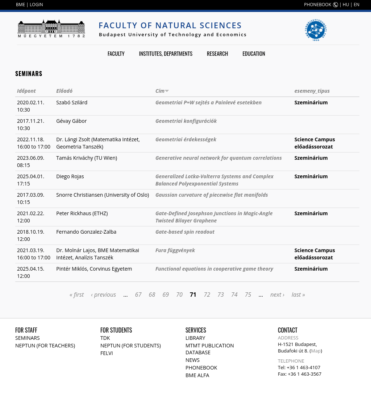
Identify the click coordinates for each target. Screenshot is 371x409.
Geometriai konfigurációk (186, 120)
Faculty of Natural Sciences (170, 25)
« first (77, 295)
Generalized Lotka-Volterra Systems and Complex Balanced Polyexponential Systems (214, 180)
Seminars (27, 337)
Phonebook (201, 367)
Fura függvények (175, 250)
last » (298, 295)
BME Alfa (197, 375)
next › (277, 295)
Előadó (64, 90)
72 (207, 295)
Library (195, 337)
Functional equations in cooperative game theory (214, 268)
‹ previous (103, 295)
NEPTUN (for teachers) (45, 345)
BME (20, 4)
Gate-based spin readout (184, 231)
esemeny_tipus (312, 90)
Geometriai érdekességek (185, 139)
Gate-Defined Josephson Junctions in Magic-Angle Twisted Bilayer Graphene (214, 217)
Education (253, 53)
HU (346, 4)
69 (165, 295)
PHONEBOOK (317, 4)
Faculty (116, 53)
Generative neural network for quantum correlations (218, 157)
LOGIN (36, 4)
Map (316, 350)
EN (356, 4)
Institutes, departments (165, 53)
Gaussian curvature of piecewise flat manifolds (211, 194)
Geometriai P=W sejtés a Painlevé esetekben (208, 102)
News (193, 359)
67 (138, 295)
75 (248, 295)
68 (152, 295)
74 (234, 295)
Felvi (106, 353)
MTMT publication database (210, 349)
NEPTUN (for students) (130, 345)
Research (217, 53)
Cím (162, 90)
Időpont (26, 90)
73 (220, 295)
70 (179, 295)
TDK (105, 337)
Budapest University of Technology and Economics (173, 34)
